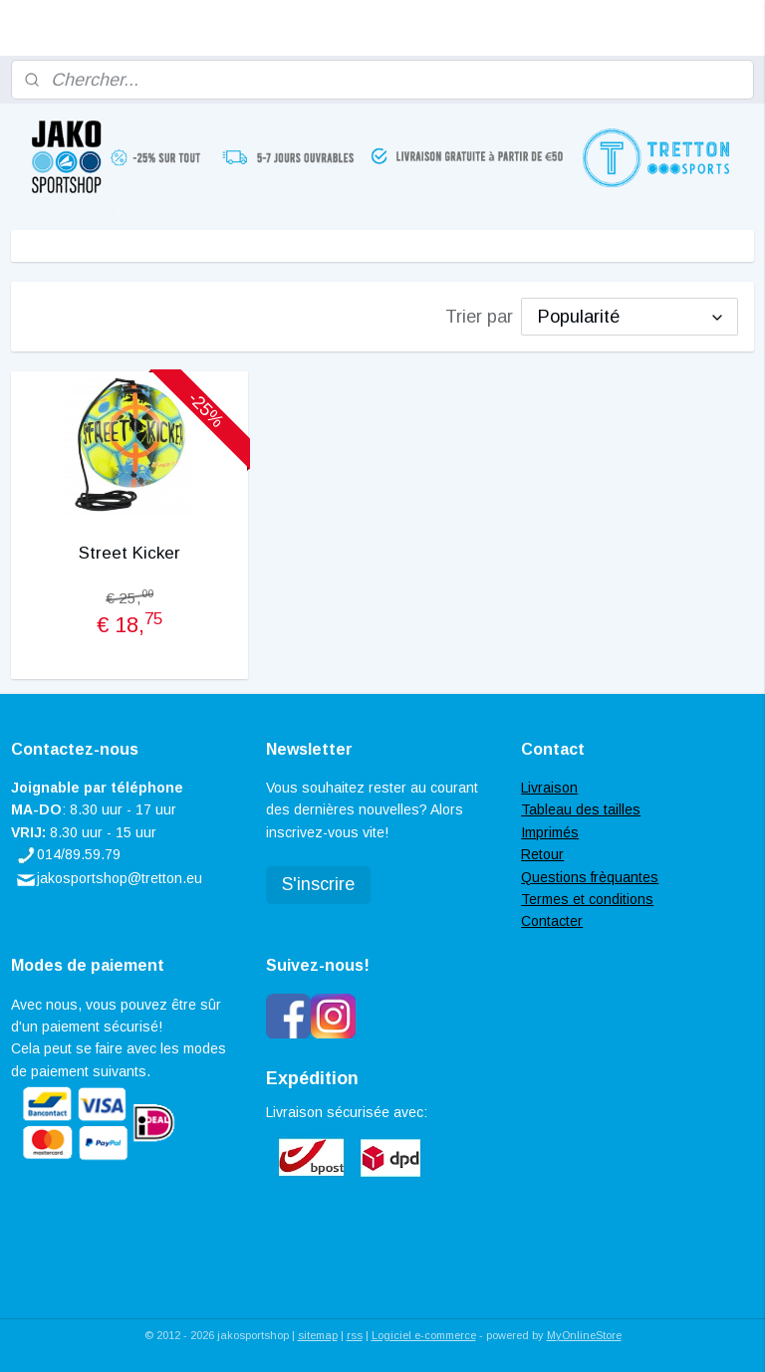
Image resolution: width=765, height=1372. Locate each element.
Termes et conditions (587, 899)
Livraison (549, 788)
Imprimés (550, 832)
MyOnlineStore (584, 1335)
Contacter (552, 921)
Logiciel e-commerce (424, 1335)
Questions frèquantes (589, 877)
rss (355, 1335)
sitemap (318, 1335)
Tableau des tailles (580, 809)
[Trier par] (629, 317)
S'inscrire (318, 884)
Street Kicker (129, 553)
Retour (542, 854)
